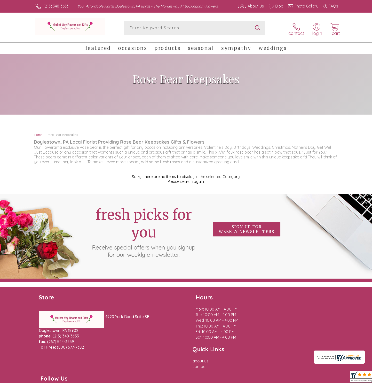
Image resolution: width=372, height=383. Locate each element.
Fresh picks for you (143, 230)
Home (38, 133)
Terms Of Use (232, 378)
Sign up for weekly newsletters (246, 227)
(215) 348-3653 (56, 6)
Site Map (325, 378)
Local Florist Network (295, 378)
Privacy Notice (260, 378)
